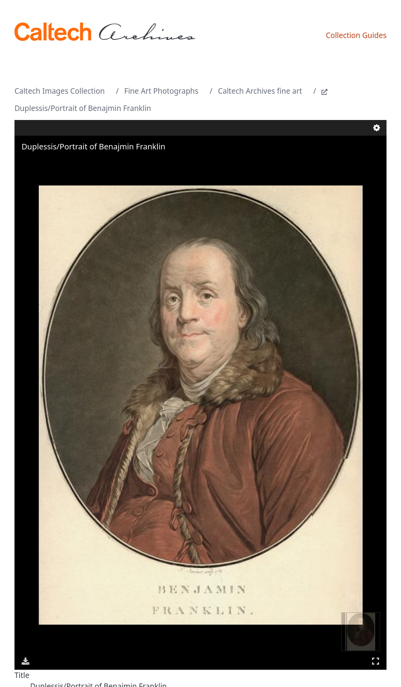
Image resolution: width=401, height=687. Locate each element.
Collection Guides (356, 35)
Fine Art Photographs (161, 91)
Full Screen (375, 661)
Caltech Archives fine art (260, 91)
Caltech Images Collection (59, 91)
